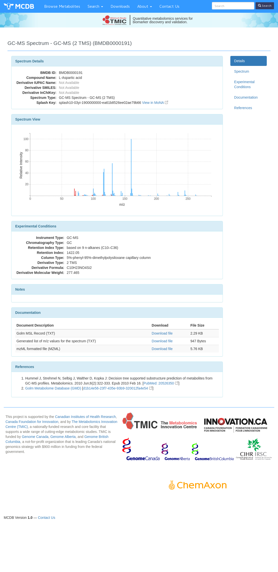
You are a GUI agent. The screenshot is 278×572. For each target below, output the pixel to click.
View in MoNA (155, 103)
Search (95, 6)
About (144, 6)
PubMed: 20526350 (160, 383)
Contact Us (169, 6)
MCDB (24, 6)
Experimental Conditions (244, 84)
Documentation (246, 97)
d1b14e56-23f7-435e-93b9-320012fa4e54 (117, 388)
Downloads (120, 6)
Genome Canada (35, 437)
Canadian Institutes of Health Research (85, 417)
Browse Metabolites (62, 6)
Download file (162, 333)
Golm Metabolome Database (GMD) (53, 388)
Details (239, 61)
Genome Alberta (63, 437)
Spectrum (241, 71)
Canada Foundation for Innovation (31, 422)
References (243, 108)
